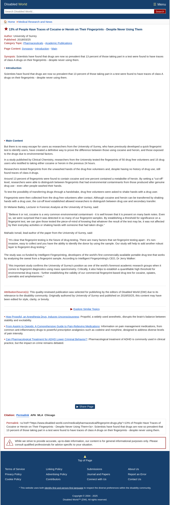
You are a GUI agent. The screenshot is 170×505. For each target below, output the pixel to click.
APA (33, 415)
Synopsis (27, 48)
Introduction (42, 48)
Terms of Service (15, 469)
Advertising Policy (56, 474)
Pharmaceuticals (33, 43)
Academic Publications (58, 43)
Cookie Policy (13, 479)
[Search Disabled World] (79, 11)
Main (54, 48)
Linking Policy (54, 469)
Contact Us (134, 479)
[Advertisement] (85, 109)
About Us (133, 469)
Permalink (22, 415)
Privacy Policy (13, 474)
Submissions (94, 469)
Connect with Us (96, 479)
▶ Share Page (84, 406)
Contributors (53, 479)
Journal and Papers (98, 474)
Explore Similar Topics (86, 308)
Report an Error (137, 474)
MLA (40, 415)
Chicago (50, 415)
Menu (159, 4)
